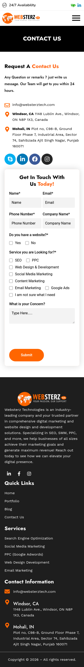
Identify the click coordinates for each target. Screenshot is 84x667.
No (33, 243)
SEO (18, 260)
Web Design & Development (37, 267)
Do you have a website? (28, 235)
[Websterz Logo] (21, 18)
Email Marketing (28, 288)
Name (14, 193)
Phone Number (22, 214)
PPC (35, 260)
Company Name (56, 214)
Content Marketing (30, 281)
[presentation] (43, 337)
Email (48, 193)
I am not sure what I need (35, 295)
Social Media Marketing (33, 274)
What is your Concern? (27, 304)
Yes (18, 243)
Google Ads (60, 288)
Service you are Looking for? (32, 252)
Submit (26, 355)
